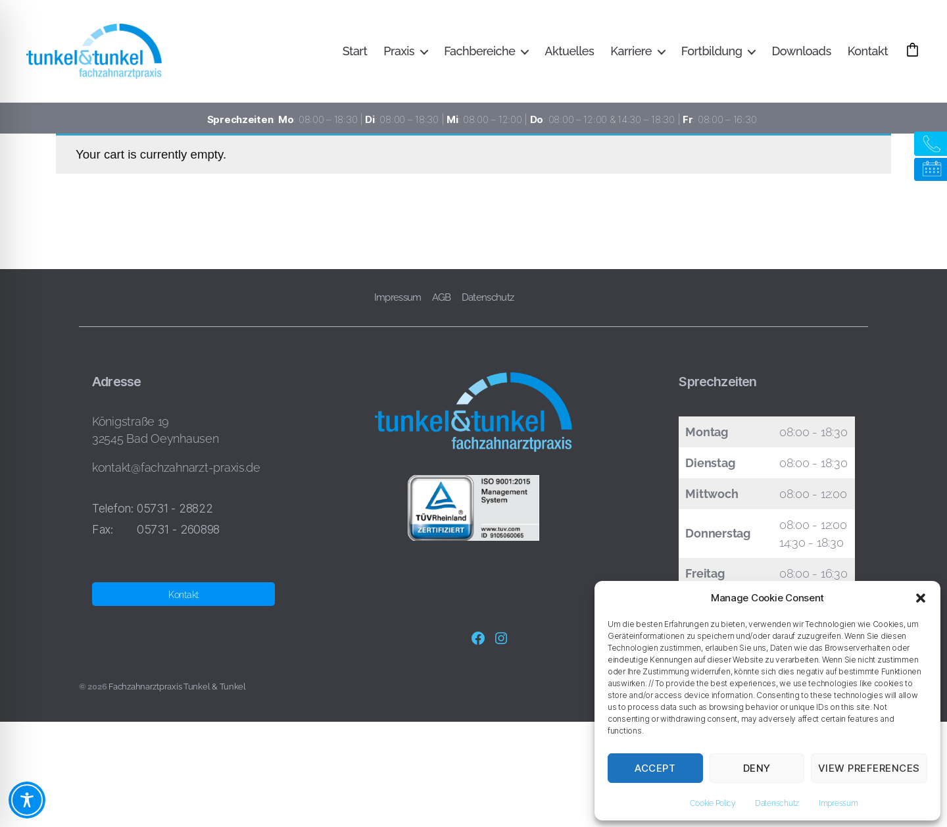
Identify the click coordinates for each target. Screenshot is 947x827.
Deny (757, 768)
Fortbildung (744, 42)
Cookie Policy (712, 803)
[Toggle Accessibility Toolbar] (27, 800)
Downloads (833, 42)
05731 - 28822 (175, 508)
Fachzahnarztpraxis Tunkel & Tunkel (177, 686)
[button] (920, 598)
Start (388, 42)
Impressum (838, 803)
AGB (441, 297)
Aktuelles (602, 42)
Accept (655, 768)
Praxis (431, 42)
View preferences (869, 768)
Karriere (664, 42)
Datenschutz (777, 803)
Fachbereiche (512, 42)
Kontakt (901, 42)
